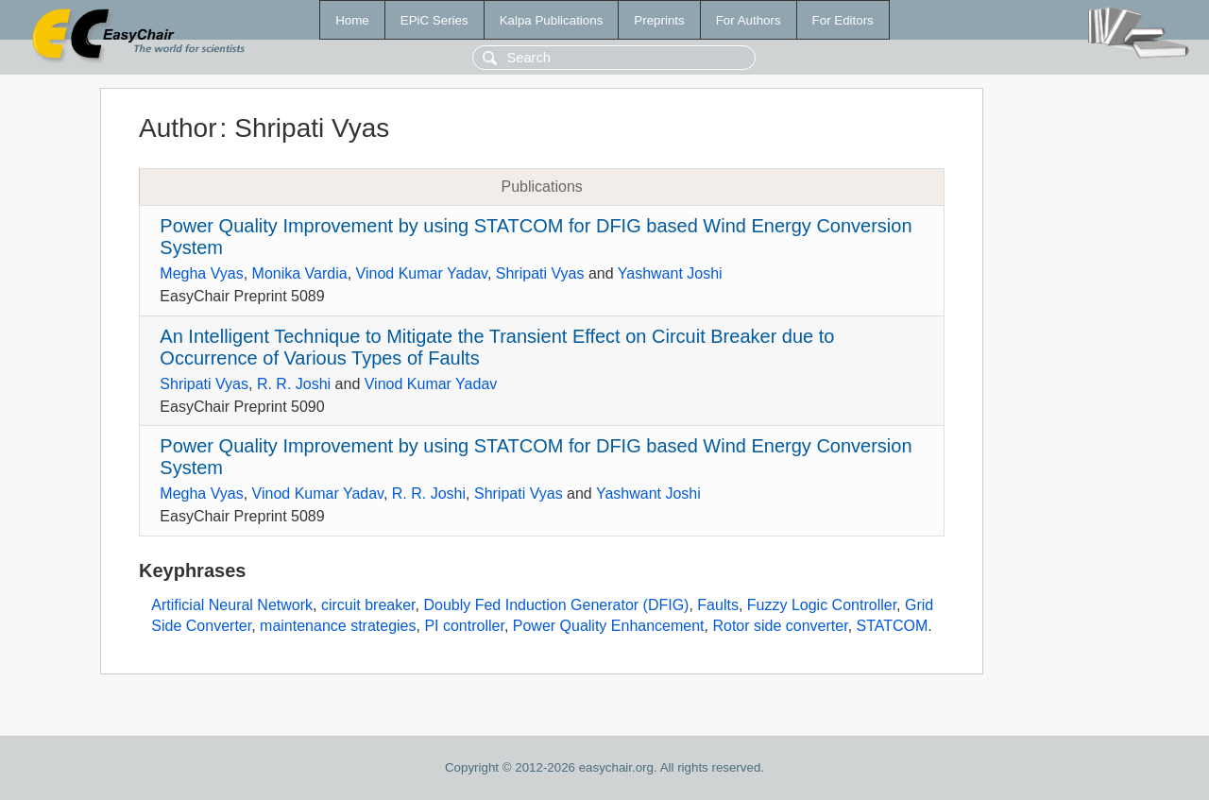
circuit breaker (368, 605)
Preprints (659, 20)
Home (352, 20)
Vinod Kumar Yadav (421, 273)
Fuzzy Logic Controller (821, 605)
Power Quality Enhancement (609, 626)
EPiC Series (434, 20)
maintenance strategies (338, 626)
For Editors (843, 20)
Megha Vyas (201, 273)
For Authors (748, 20)
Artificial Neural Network (232, 605)
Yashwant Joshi (670, 273)
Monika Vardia (300, 273)
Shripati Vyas (540, 273)
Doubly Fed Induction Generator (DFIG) (556, 605)
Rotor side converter (779, 626)
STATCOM (892, 626)
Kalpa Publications (552, 20)
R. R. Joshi (294, 384)
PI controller (463, 626)
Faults (718, 605)
